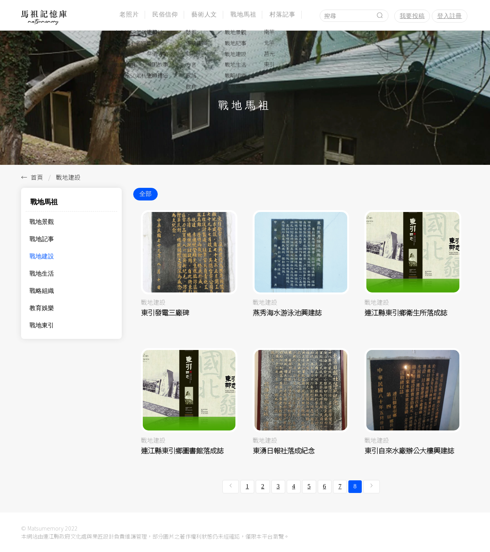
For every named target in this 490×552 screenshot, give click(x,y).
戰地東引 (41, 325)
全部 (145, 194)
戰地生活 (41, 273)
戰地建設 (41, 256)
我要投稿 (412, 16)
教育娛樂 (41, 308)
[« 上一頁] (231, 486)
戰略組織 (41, 291)
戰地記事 (41, 239)
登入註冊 (449, 16)
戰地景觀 (41, 222)
